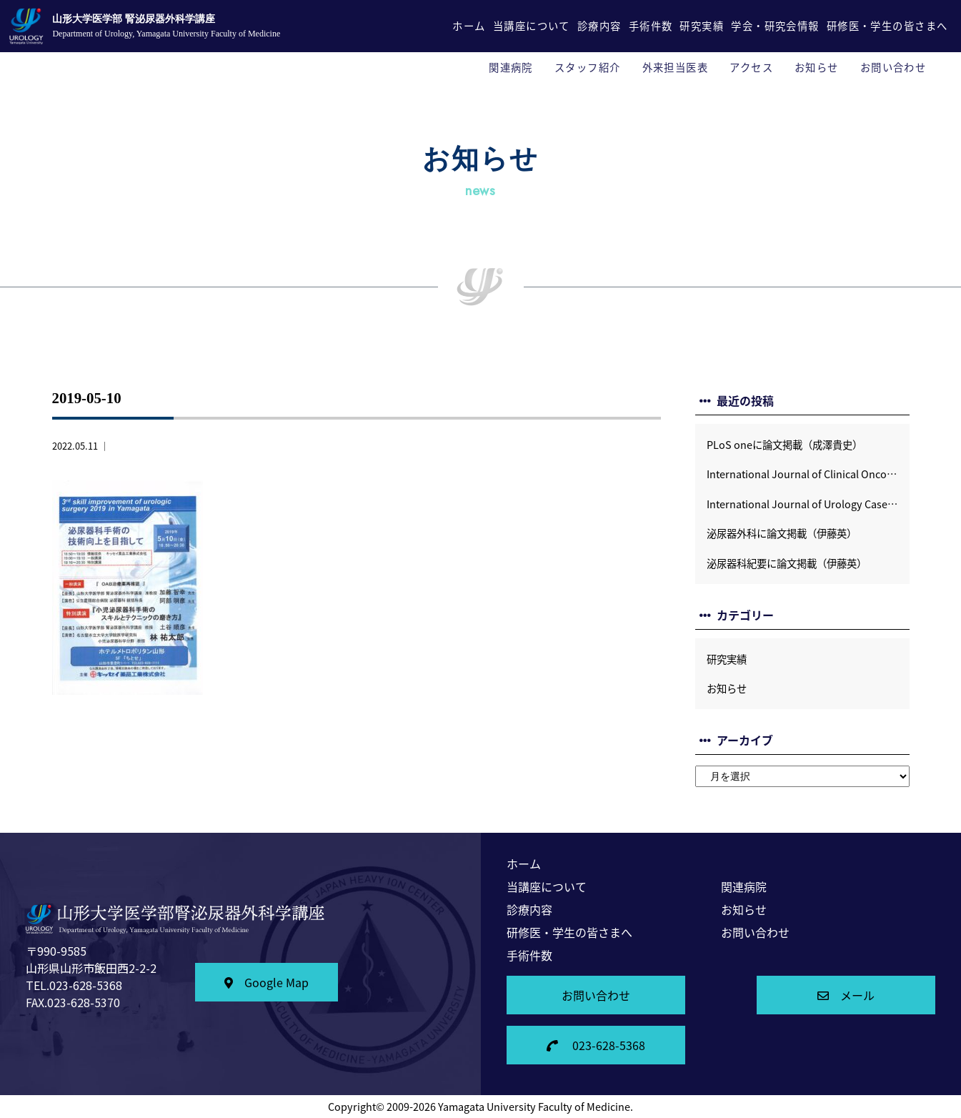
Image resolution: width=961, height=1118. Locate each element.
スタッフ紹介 (587, 67)
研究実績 (701, 26)
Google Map (266, 982)
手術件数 (651, 26)
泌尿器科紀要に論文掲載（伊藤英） (787, 563)
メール (846, 995)
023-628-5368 (596, 1045)
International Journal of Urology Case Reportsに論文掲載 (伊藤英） (808, 504)
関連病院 (511, 67)
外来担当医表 (675, 67)
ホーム (468, 26)
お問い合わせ (893, 67)
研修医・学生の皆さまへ (887, 26)
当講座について (531, 26)
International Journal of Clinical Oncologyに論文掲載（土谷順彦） (808, 474)
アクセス (751, 67)
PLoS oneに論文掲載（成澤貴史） (784, 444)
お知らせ (817, 67)
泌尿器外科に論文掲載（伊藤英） (782, 533)
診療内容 (599, 26)
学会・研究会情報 (775, 26)
